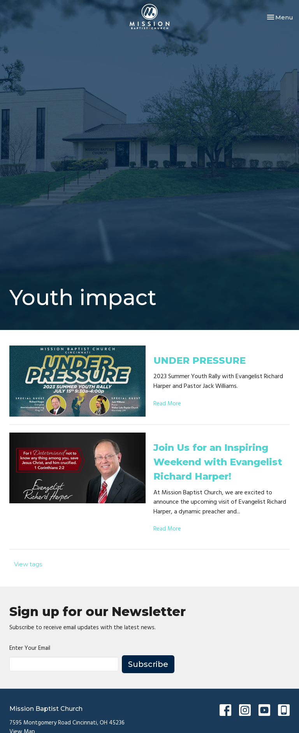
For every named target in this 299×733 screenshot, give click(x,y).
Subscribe (148, 664)
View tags (28, 564)
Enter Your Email (29, 648)
